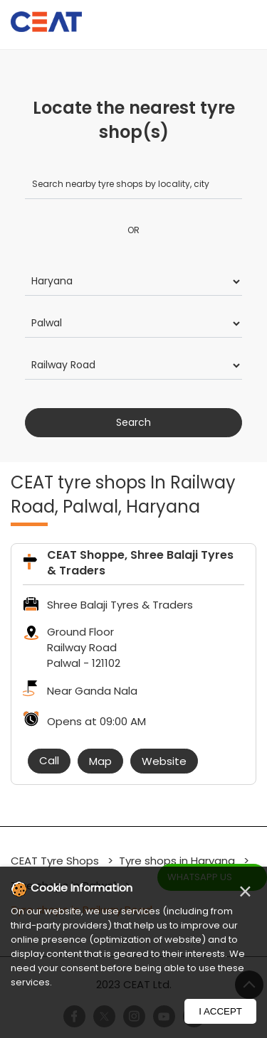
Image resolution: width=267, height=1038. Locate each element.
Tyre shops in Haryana (177, 860)
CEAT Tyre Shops (56, 860)
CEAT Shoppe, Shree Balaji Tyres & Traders (140, 563)
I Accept (220, 1011)
